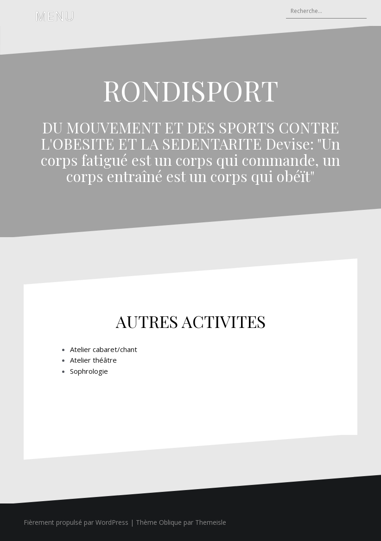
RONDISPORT (190, 89)
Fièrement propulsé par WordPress (76, 522)
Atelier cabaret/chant (103, 349)
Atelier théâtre (93, 360)
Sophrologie (89, 371)
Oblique (170, 522)
